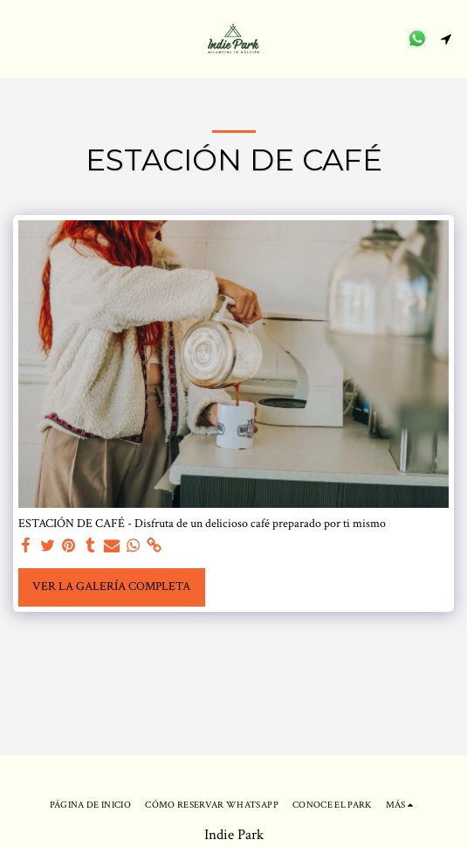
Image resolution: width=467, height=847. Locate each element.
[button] (19, 38)
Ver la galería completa (111, 586)
